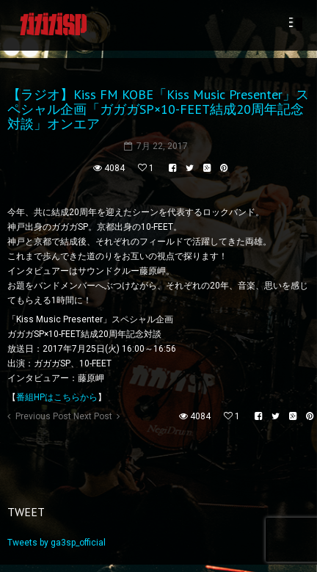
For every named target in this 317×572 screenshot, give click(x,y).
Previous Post (43, 416)
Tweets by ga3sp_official (56, 542)
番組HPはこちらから (57, 397)
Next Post (92, 416)
